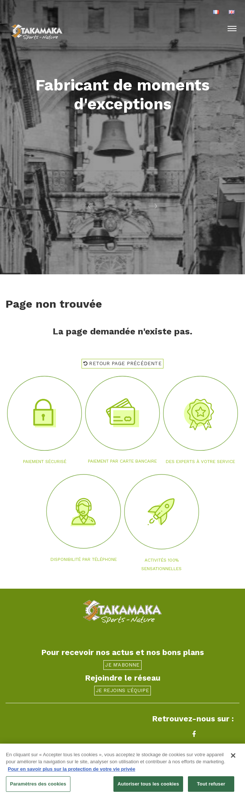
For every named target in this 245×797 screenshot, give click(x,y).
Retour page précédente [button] (122, 363)
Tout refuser (211, 784)
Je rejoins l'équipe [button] (122, 690)
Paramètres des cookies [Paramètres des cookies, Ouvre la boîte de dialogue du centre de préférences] (38, 784)
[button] (61, 206)
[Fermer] (233, 756)
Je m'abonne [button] (122, 665)
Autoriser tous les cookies (148, 784)
